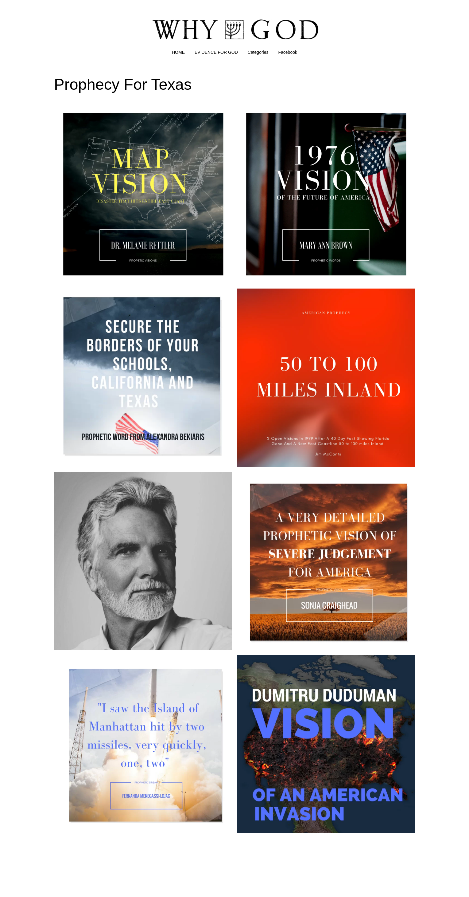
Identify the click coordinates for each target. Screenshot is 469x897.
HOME (178, 52)
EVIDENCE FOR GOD (216, 52)
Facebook (287, 52)
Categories (258, 52)
